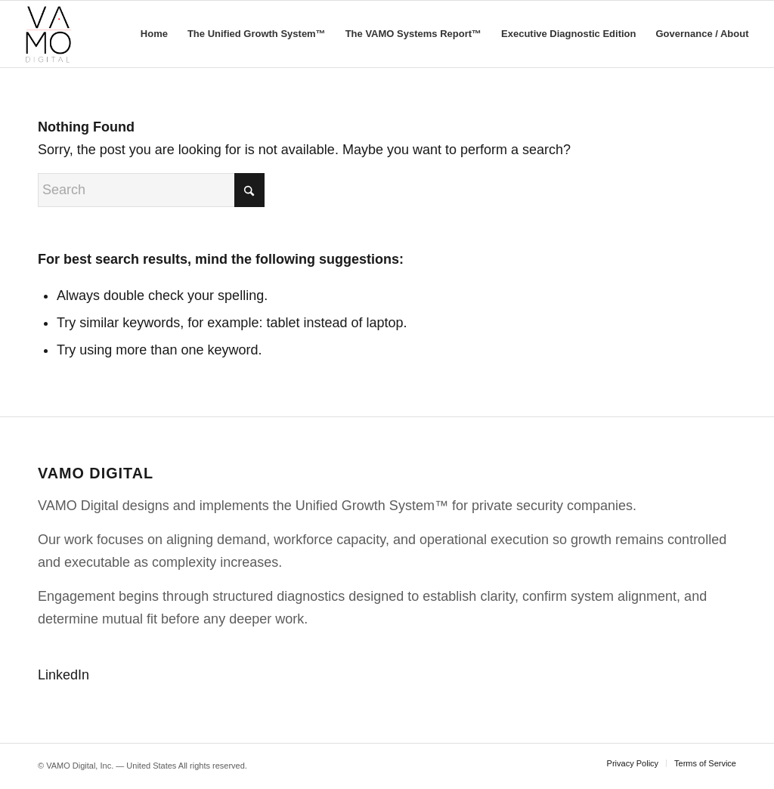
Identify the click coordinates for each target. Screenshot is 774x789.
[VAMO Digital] (48, 34)
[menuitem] (154, 34)
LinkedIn (63, 674)
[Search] (151, 190)
